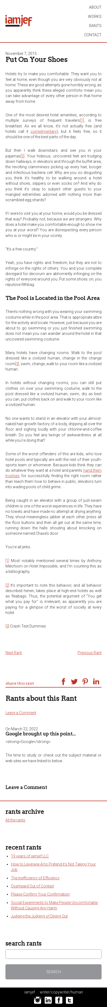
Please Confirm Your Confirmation (40, 894)
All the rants (15, 820)
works (95, 16)
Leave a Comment (20, 713)
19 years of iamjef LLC (30, 856)
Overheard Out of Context (32, 886)
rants (95, 26)
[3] (17, 364)
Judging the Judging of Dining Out (39, 916)
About (95, 7)
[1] (82, 120)
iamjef (29, 992)
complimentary (43, 131)
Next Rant (13, 653)
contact (93, 35)
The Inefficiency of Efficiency (35, 878)
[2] (23, 156)
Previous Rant (90, 653)
